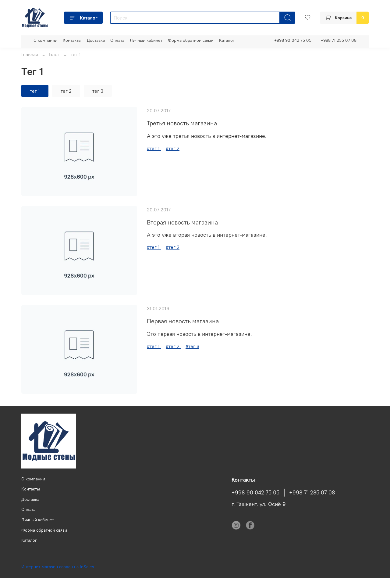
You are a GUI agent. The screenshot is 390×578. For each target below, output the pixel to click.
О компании (45, 40)
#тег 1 (154, 148)
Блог (54, 54)
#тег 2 (172, 148)
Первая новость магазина (183, 321)
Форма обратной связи (191, 40)
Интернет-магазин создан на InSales (57, 566)
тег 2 (66, 91)
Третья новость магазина (182, 123)
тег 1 (35, 91)
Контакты (72, 40)
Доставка (96, 40)
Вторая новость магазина (182, 222)
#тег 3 (192, 346)
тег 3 (97, 91)
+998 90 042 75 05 (292, 40)
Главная (29, 54)
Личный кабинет (146, 40)
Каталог (83, 18)
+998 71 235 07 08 (338, 40)
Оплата (117, 40)
